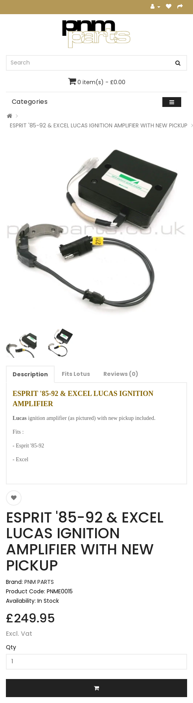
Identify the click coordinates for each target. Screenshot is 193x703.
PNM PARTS (39, 582)
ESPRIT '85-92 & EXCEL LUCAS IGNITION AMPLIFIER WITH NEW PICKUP (98, 125)
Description (30, 374)
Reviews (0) (120, 374)
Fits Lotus (76, 374)
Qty (11, 647)
